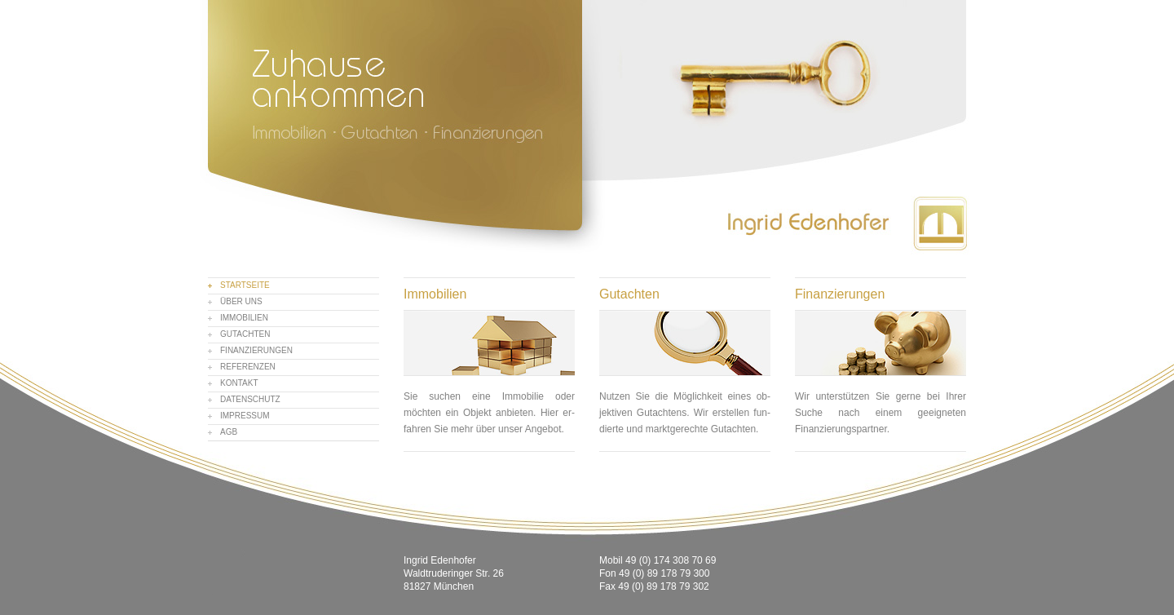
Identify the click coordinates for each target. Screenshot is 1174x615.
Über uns (241, 301)
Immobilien (244, 317)
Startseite (245, 285)
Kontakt (239, 382)
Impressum (245, 415)
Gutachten (245, 334)
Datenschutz (250, 399)
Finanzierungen (256, 350)
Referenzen (248, 366)
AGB (228, 431)
